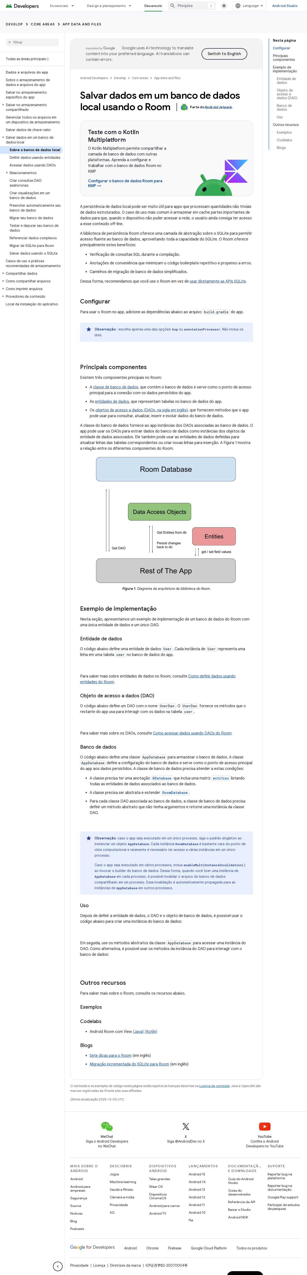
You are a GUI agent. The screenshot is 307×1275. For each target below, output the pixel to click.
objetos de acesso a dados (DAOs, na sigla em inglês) (141, 410)
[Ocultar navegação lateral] (58, 1266)
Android (76, 1179)
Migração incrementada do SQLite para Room (129, 1064)
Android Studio (285, 6)
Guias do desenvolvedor (239, 1192)
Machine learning (123, 1182)
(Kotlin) (151, 1031)
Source (75, 1206)
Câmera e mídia (122, 1197)
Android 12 (197, 1197)
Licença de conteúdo (214, 1086)
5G (112, 1212)
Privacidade (119, 1205)
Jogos (114, 1174)
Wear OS (156, 1186)
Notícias (76, 1213)
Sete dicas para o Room (110, 1055)
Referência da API (241, 1202)
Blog (73, 1221)
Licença (99, 1265)
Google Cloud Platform (209, 1248)
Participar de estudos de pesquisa (284, 1207)
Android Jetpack (218, 107)
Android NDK (238, 1217)
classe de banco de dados (115, 387)
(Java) (138, 1031)
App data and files (82, 24)
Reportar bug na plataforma (280, 1176)
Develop (14, 24)
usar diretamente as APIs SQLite (218, 281)
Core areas (43, 24)
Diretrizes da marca (125, 1265)
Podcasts (77, 1229)
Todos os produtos (251, 1248)
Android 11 (197, 1205)
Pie (191, 1220)
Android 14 (197, 1182)
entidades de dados (112, 401)
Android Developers (94, 78)
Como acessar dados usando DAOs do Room (192, 733)
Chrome (152, 1248)
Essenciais (59, 6)
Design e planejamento (106, 6)
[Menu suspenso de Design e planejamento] (132, 5)
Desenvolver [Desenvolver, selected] (155, 6)
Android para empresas (80, 1188)
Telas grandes (159, 1179)
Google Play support (283, 1197)
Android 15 (197, 1174)
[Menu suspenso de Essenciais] (74, 5)
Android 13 (197, 1189)
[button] (31, 107)
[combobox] (192, 5)
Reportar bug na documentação (280, 1188)
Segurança (78, 1198)
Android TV (157, 1213)
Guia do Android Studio (241, 1181)
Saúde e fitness (121, 1189)
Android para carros (164, 1206)
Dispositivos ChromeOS (158, 1196)
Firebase (174, 1248)
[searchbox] (32, 42)
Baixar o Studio (239, 1209)
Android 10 (197, 1212)
